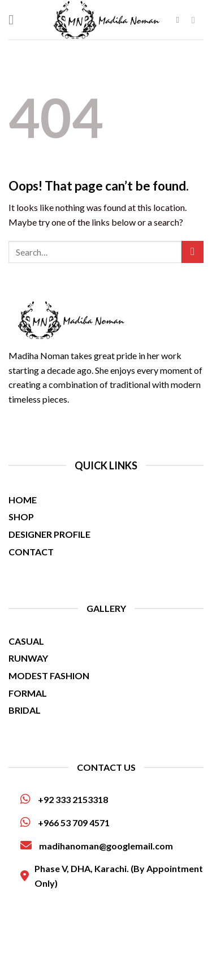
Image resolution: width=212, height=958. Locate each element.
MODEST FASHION (48, 675)
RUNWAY (28, 658)
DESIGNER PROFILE (49, 534)
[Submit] (192, 252)
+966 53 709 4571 (65, 822)
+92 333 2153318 (64, 799)
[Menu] (15, 19)
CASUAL (26, 641)
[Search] (180, 20)
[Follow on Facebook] (196, 20)
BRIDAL (24, 710)
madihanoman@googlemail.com (96, 845)
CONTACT (31, 551)
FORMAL (27, 693)
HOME (22, 499)
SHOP (21, 516)
